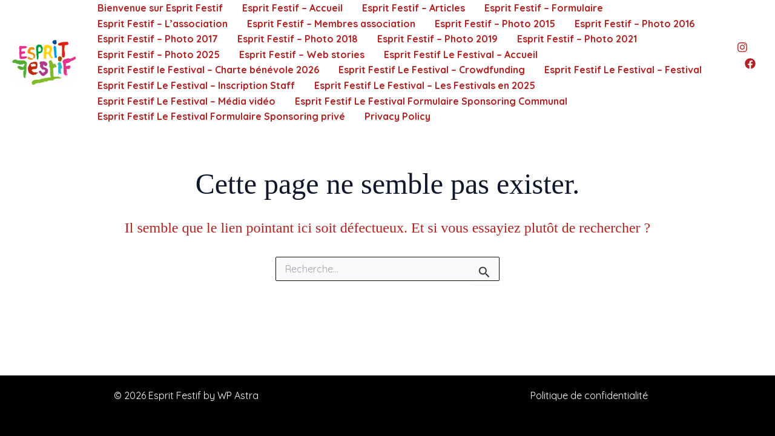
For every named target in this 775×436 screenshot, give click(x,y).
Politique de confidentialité (589, 395)
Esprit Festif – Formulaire (543, 8)
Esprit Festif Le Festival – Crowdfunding (431, 70)
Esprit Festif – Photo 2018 (297, 39)
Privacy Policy (397, 116)
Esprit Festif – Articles (413, 8)
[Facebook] (750, 63)
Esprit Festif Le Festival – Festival (623, 70)
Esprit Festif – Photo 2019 (437, 39)
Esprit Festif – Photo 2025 (158, 54)
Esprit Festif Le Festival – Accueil (461, 54)
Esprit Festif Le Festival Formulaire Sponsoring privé (221, 116)
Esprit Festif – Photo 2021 (577, 39)
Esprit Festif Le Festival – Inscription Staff (196, 85)
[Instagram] (742, 47)
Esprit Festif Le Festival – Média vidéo (186, 101)
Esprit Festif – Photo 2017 (157, 39)
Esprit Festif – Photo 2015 (495, 24)
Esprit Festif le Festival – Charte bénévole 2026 (208, 70)
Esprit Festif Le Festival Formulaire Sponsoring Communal (431, 101)
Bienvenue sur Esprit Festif (160, 8)
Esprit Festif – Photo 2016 (634, 24)
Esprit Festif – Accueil (292, 8)
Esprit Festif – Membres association (331, 24)
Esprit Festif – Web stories (301, 54)
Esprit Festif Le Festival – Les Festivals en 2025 (424, 85)
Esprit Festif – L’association (162, 24)
